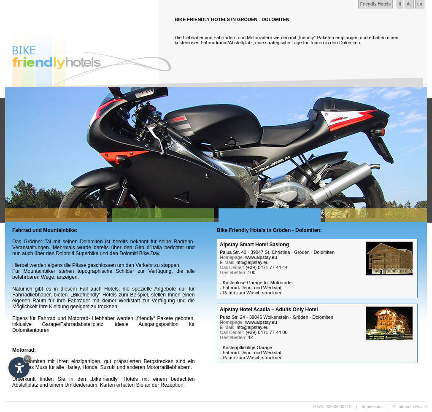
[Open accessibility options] (19, 367)
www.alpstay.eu (261, 257)
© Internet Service (410, 406)
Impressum (372, 406)
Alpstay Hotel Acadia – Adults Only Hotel (269, 309)
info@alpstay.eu (251, 262)
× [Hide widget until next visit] (27, 358)
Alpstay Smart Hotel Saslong (254, 245)
